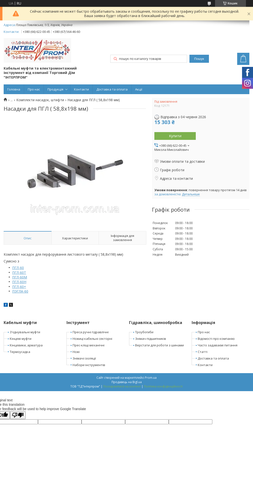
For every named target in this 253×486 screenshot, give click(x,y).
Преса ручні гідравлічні (91, 332)
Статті (202, 352)
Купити (175, 135)
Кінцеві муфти (20, 338)
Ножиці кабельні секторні (92, 338)
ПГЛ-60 (18, 267)
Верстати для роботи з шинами (159, 345)
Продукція (55, 89)
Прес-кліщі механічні (88, 345)
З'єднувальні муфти (25, 332)
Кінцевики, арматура (26, 345)
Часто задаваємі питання (217, 345)
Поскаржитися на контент (122, 386)
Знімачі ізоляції (84, 358)
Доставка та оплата (112, 89)
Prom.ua (151, 378)
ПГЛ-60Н (19, 281)
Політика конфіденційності (163, 386)
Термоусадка (20, 352)
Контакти (81, 89)
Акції (138, 89)
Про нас (34, 89)
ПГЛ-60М (19, 277)
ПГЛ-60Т (19, 272)
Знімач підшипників (150, 338)
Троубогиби (144, 332)
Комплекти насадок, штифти (40, 100)
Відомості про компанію (216, 338)
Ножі (76, 352)
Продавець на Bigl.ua (127, 382)
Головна (13, 89)
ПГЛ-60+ (19, 286)
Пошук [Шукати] (199, 59)
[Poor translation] (18, 415)
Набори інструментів (89, 365)
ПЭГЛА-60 (20, 291)
